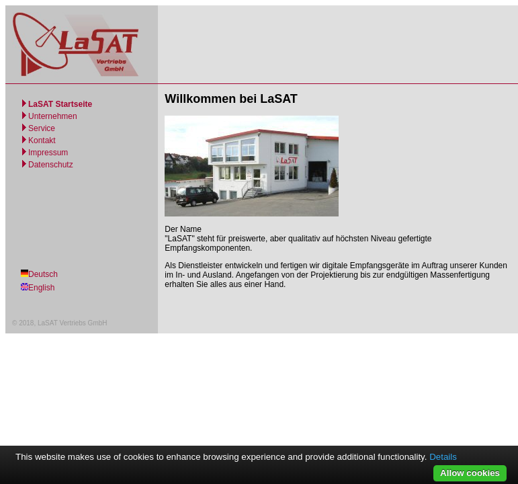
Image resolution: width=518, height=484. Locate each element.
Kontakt (42, 140)
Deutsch (43, 274)
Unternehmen (52, 116)
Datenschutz (50, 164)
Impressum (48, 152)
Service (41, 128)
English (41, 287)
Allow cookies (470, 473)
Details (443, 457)
